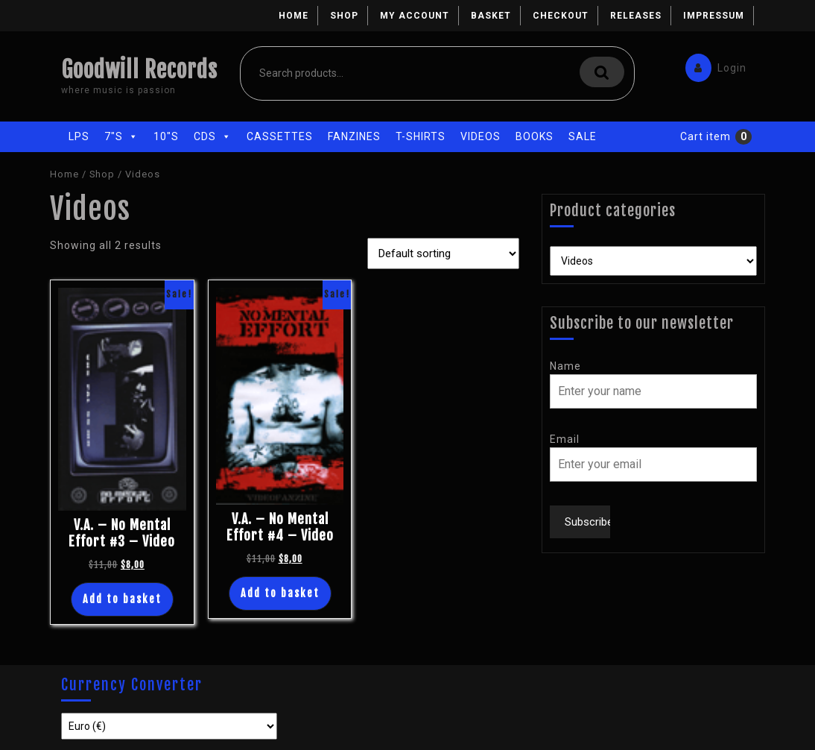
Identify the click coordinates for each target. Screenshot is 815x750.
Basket (491, 15)
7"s (121, 136)
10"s (166, 136)
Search (602, 72)
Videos (480, 136)
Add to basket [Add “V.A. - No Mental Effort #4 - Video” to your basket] (280, 593)
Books (535, 136)
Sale (582, 136)
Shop (344, 15)
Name (565, 366)
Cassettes (280, 136)
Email (565, 439)
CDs (213, 136)
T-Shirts (420, 136)
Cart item (705, 136)
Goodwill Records (139, 69)
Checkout (561, 15)
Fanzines (354, 136)
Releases (636, 15)
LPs (79, 136)
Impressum (713, 15)
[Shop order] (443, 253)
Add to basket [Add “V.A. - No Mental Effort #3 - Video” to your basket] (122, 599)
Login (712, 64)
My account (414, 15)
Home (293, 15)
